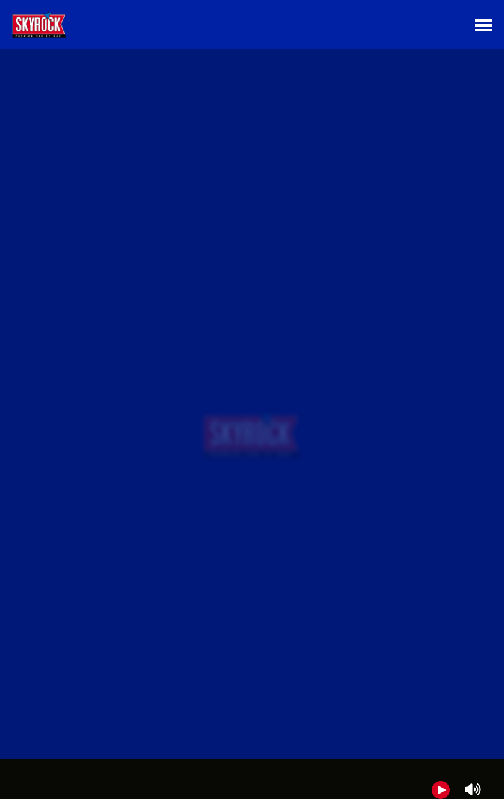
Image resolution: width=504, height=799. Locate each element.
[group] (252, 779)
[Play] (441, 790)
